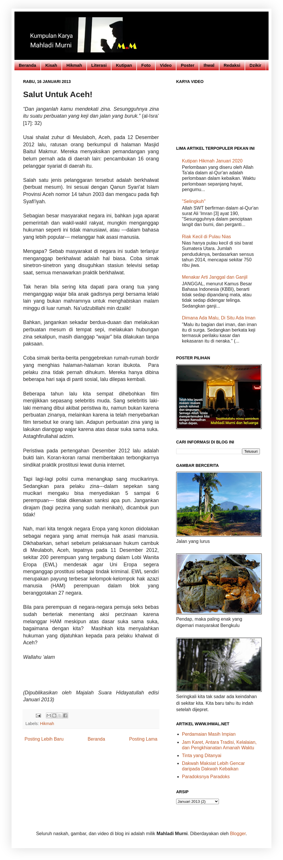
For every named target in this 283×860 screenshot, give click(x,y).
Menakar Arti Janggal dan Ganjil (214, 277)
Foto (145, 65)
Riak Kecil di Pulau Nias (206, 236)
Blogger (237, 833)
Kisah (51, 65)
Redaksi (232, 65)
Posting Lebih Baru (44, 739)
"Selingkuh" (194, 201)
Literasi (99, 65)
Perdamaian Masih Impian (209, 734)
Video (166, 65)
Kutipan (124, 65)
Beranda (27, 65)
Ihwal (209, 65)
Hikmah (74, 65)
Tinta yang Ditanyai (201, 755)
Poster (187, 65)
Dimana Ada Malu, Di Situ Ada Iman (218, 317)
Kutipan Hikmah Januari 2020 (212, 160)
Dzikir (255, 65)
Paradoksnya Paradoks (206, 776)
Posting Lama (143, 739)
